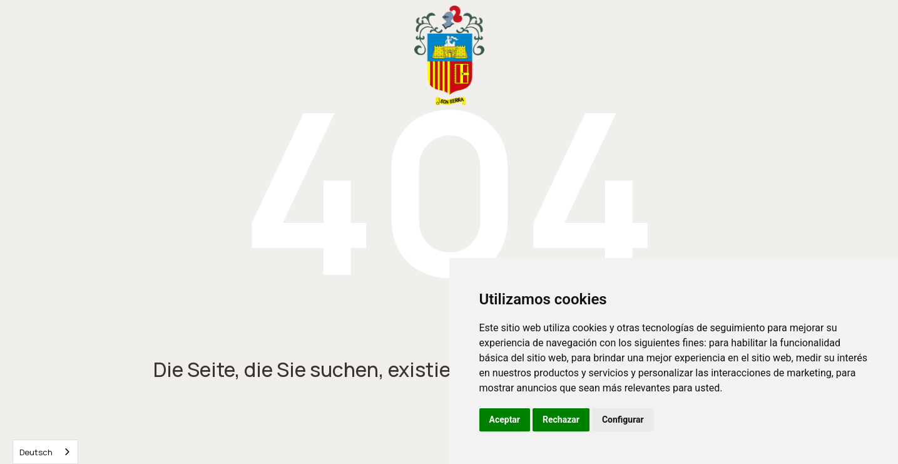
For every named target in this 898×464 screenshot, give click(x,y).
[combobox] (45, 452)
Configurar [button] (623, 420)
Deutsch (36, 452)
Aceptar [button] (505, 420)
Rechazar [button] (561, 420)
